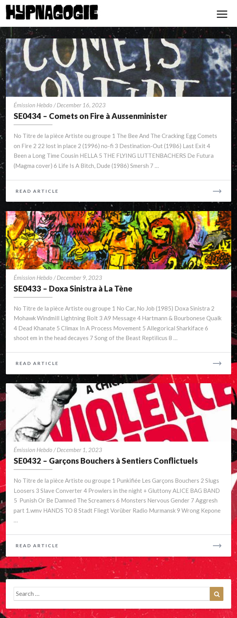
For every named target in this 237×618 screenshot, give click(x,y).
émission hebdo (33, 104)
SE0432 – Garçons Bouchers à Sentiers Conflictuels (106, 460)
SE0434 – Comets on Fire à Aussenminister (90, 115)
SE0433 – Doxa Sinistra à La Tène (73, 288)
